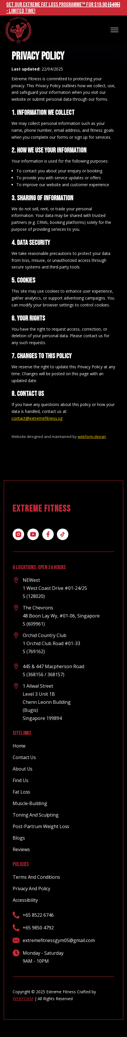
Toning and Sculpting (36, 815)
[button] (114, 30)
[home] (18, 30)
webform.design (92, 436)
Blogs (19, 838)
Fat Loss (21, 792)
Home (19, 746)
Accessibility (25, 900)
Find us (20, 780)
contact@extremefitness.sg (36, 418)
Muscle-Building (30, 803)
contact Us (24, 757)
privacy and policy (31, 888)
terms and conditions (36, 877)
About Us (22, 769)
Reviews (21, 849)
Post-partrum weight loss (41, 826)
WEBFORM (23, 998)
